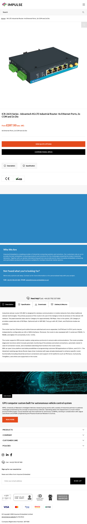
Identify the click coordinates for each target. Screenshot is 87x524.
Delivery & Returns (59, 304)
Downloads (40, 304)
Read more (10, 420)
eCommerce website (9, 517)
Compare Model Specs (43, 152)
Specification (29, 166)
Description (9, 166)
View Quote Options (43, 144)
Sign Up (78, 481)
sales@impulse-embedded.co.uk (37, 280)
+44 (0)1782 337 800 (13, 280)
